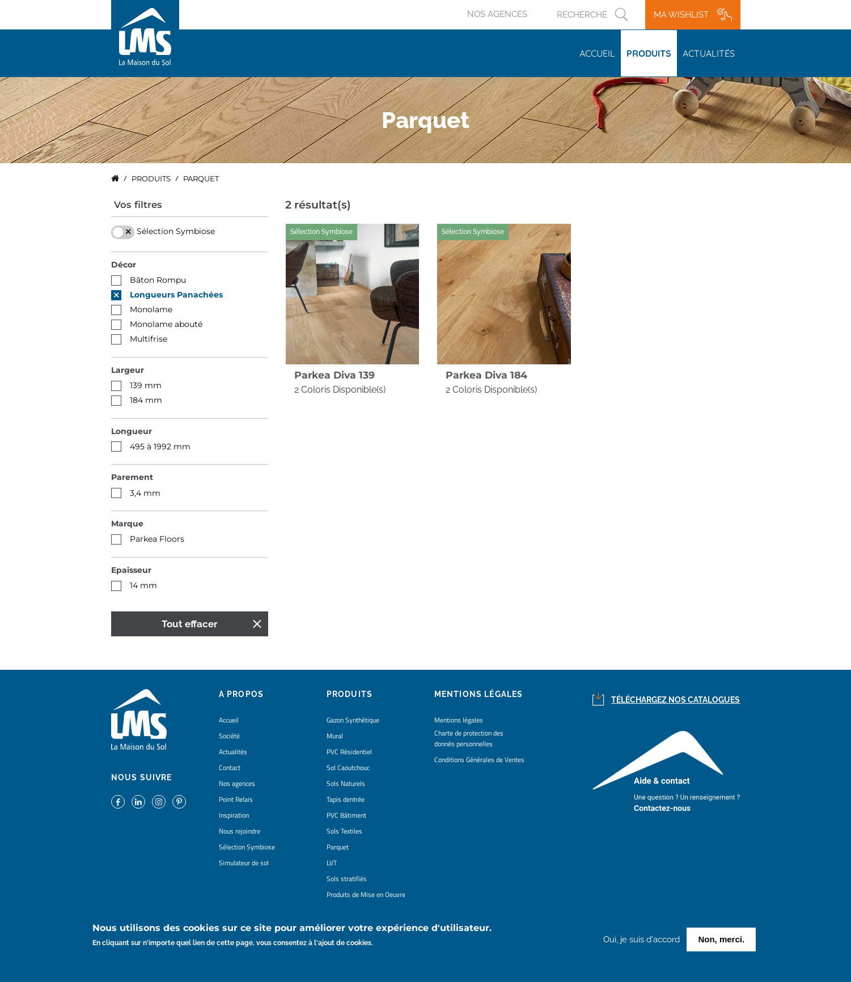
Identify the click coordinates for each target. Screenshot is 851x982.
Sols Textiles (344, 831)
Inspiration (234, 815)
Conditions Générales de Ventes (479, 759)
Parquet (338, 846)
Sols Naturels (346, 783)
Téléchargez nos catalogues (675, 699)
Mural (335, 735)
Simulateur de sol (244, 862)
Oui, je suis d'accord (641, 940)
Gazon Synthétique (353, 720)
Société (229, 735)
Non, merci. (721, 940)
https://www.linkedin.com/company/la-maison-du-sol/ (138, 802)
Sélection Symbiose (247, 846)
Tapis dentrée (346, 799)
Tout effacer (190, 624)
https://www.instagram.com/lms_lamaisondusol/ (159, 802)
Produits (648, 53)
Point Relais (236, 799)
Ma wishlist (681, 15)
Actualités (709, 53)
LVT (332, 862)
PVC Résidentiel (349, 751)
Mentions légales (458, 720)
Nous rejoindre (239, 831)
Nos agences (497, 14)
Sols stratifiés (347, 878)
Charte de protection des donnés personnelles (468, 738)
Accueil (597, 53)
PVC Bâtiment (346, 815)
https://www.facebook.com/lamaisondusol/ (118, 802)
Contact (229, 767)
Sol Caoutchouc (348, 767)
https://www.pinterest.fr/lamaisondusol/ (179, 802)
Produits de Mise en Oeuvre (366, 894)
